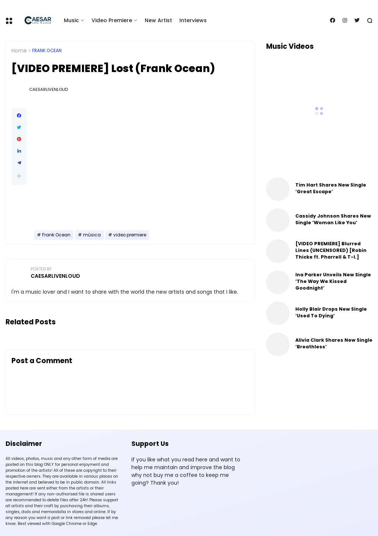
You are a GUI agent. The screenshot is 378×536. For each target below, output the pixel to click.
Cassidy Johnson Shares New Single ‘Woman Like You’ (333, 219)
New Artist (158, 20)
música (92, 235)
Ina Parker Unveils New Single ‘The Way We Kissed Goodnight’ (333, 281)
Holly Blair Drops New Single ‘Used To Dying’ (331, 312)
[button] (19, 176)
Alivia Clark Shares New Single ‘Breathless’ (333, 343)
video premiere (129, 235)
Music (71, 20)
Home (19, 50)
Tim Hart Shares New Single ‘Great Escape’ (330, 188)
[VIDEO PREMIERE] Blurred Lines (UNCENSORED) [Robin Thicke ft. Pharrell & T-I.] (331, 250)
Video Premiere (112, 20)
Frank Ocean (47, 51)
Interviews (193, 20)
